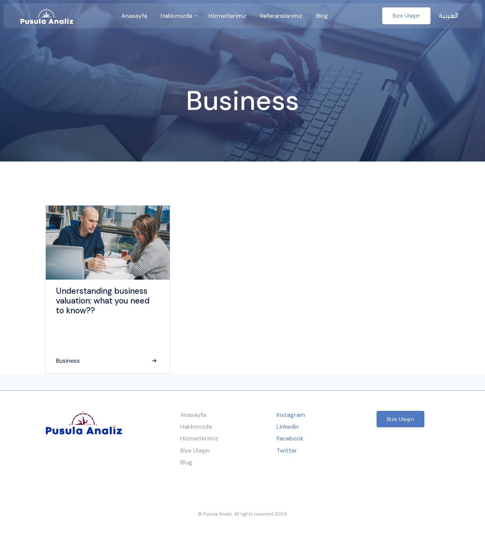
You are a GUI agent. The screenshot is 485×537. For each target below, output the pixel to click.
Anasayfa (193, 415)
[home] (46, 16)
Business (68, 361)
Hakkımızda (196, 427)
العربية (448, 16)
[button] (178, 16)
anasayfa (134, 16)
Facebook (290, 438)
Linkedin (288, 427)
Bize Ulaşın (406, 15)
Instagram (291, 415)
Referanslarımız (281, 16)
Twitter (287, 450)
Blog (322, 16)
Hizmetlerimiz (227, 16)
